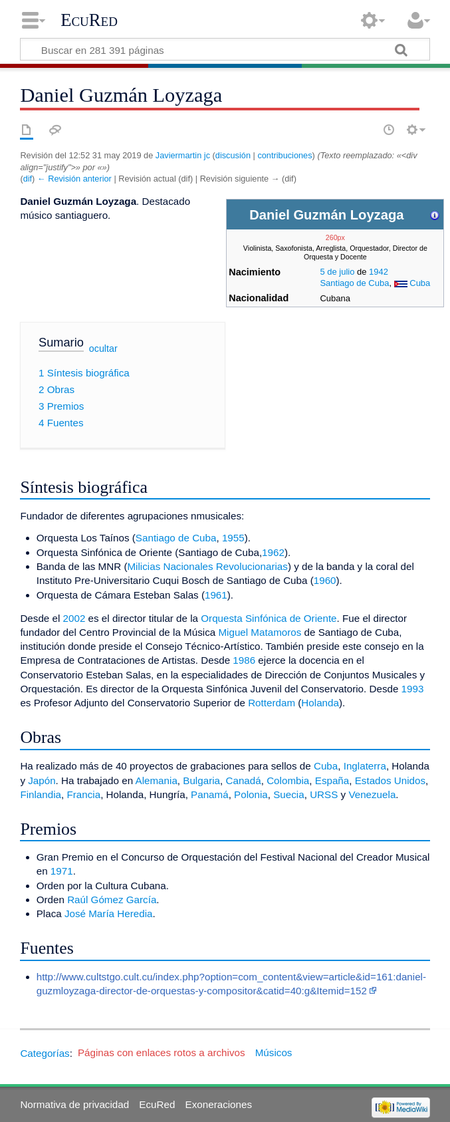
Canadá (243, 780)
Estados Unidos (390, 780)
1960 (325, 580)
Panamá (210, 794)
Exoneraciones (218, 1104)
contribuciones (284, 155)
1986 (244, 660)
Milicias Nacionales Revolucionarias (207, 566)
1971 (62, 871)
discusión (233, 155)
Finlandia (40, 794)
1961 (216, 595)
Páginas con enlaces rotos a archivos (161, 1052)
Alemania (156, 780)
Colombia (288, 780)
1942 (378, 272)
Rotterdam (271, 702)
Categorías (44, 1052)
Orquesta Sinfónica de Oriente (268, 618)
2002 (74, 618)
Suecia (288, 794)
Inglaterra (365, 765)
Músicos (273, 1052)
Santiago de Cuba (354, 283)
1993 (412, 688)
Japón (41, 780)
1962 (273, 552)
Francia (83, 794)
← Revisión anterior (74, 179)
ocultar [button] (103, 348)
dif (27, 179)
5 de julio (337, 272)
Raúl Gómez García (111, 899)
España (332, 780)
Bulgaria (201, 780)
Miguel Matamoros (259, 632)
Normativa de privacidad (74, 1104)
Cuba (419, 283)
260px (335, 237)
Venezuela (371, 794)
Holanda (320, 702)
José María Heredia (108, 913)
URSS (324, 794)
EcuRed (89, 20)
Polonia (251, 794)
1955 (233, 537)
